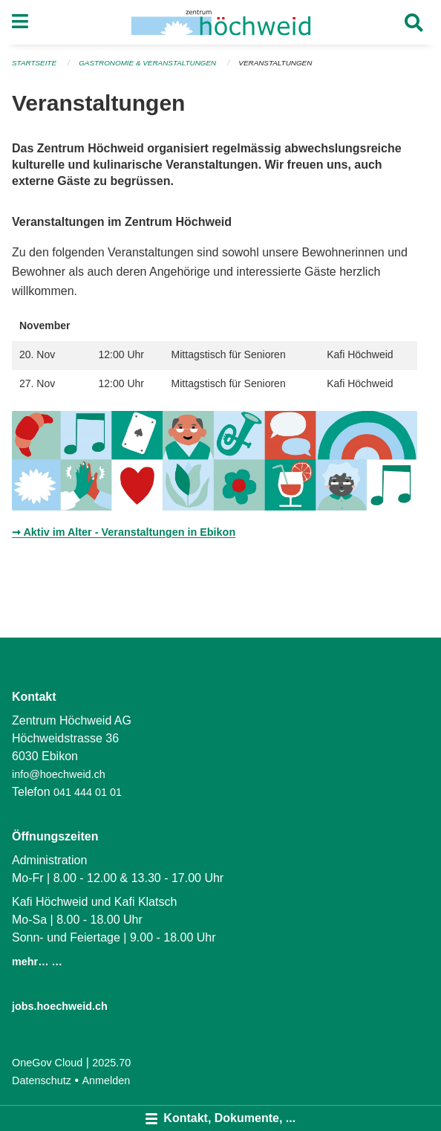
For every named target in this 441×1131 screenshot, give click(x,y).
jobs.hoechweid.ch (60, 1006)
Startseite (34, 63)
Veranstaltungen (275, 63)
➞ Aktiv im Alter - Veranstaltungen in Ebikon (123, 532)
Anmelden (106, 1080)
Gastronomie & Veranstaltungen (147, 63)
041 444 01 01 (87, 792)
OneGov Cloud (47, 1063)
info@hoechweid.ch (58, 774)
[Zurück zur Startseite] (221, 22)
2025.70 (111, 1063)
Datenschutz (41, 1080)
